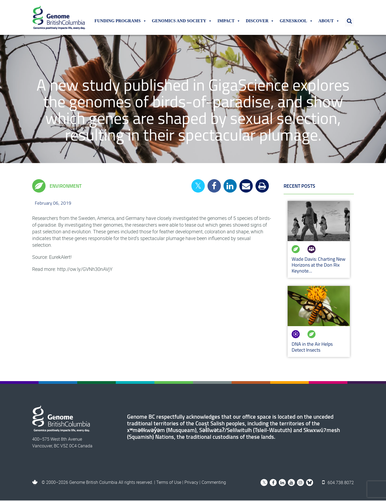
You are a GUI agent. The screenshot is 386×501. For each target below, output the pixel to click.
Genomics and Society (182, 21)
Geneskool (296, 21)
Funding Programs (121, 21)
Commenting (214, 483)
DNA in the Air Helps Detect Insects (312, 347)
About (329, 21)
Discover (260, 21)
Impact (229, 21)
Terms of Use (168, 483)
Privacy (191, 483)
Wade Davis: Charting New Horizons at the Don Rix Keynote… (319, 265)
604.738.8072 (338, 483)
